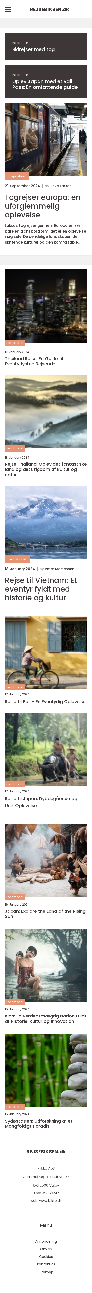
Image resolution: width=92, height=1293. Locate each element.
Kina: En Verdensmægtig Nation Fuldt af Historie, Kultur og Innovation (46, 1018)
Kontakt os (46, 1264)
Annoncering (46, 1241)
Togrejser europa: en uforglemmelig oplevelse (42, 206)
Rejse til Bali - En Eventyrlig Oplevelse (45, 702)
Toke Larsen (61, 186)
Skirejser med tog (33, 49)
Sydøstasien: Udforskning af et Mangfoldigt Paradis (39, 1123)
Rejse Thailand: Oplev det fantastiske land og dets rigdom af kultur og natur (46, 469)
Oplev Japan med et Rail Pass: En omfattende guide (45, 84)
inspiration (20, 43)
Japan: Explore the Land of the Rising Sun (45, 914)
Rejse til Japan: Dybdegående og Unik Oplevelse (41, 802)
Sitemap (46, 1272)
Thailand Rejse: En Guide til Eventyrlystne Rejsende (34, 361)
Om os (46, 1249)
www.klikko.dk (50, 1200)
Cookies (46, 1256)
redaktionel (14, 343)
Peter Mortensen (59, 569)
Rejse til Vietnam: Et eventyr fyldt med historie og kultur (41, 589)
